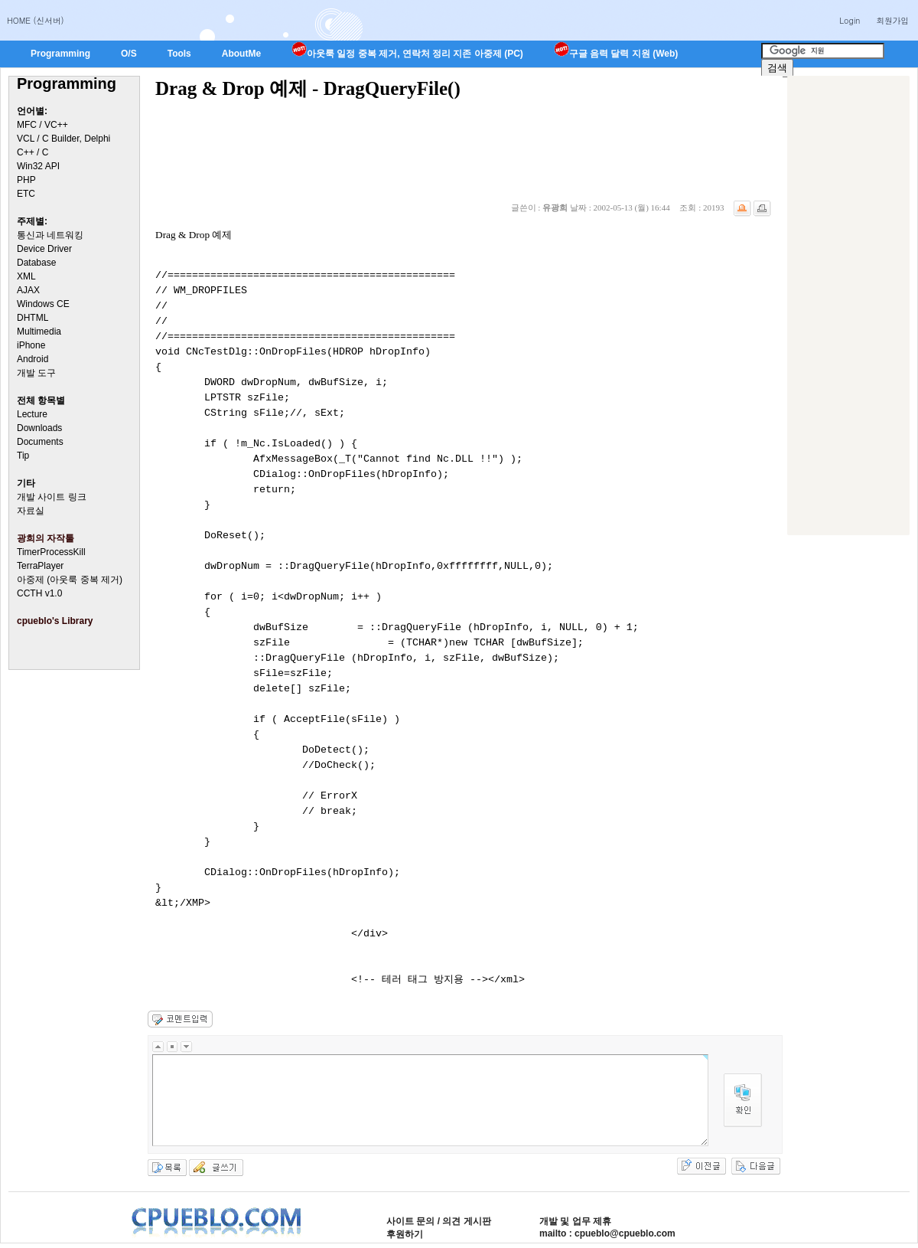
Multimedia (39, 331)
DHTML (32, 317)
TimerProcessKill (51, 552)
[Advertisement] (848, 305)
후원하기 (404, 1234)
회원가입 (892, 20)
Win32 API (38, 166)
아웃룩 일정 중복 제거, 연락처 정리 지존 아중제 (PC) (407, 53)
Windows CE (43, 304)
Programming (60, 53)
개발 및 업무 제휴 (575, 1221)
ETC (26, 193)
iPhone (31, 345)
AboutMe (241, 53)
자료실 (30, 510)
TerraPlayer (40, 565)
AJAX (28, 290)
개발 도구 (36, 373)
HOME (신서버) (35, 20)
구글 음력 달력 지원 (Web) (616, 53)
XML (26, 276)
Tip (23, 455)
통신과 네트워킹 (50, 235)
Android (32, 359)
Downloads (39, 428)
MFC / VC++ (42, 124)
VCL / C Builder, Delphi (63, 138)
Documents (40, 441)
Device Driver (44, 248)
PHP (26, 180)
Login (849, 20)
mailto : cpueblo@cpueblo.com (607, 1233)
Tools (179, 53)
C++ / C (32, 152)
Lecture (32, 414)
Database (36, 262)
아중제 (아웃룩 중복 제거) (69, 579)
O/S (129, 53)
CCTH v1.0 (39, 593)
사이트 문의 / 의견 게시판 (438, 1221)
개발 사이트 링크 (51, 497)
